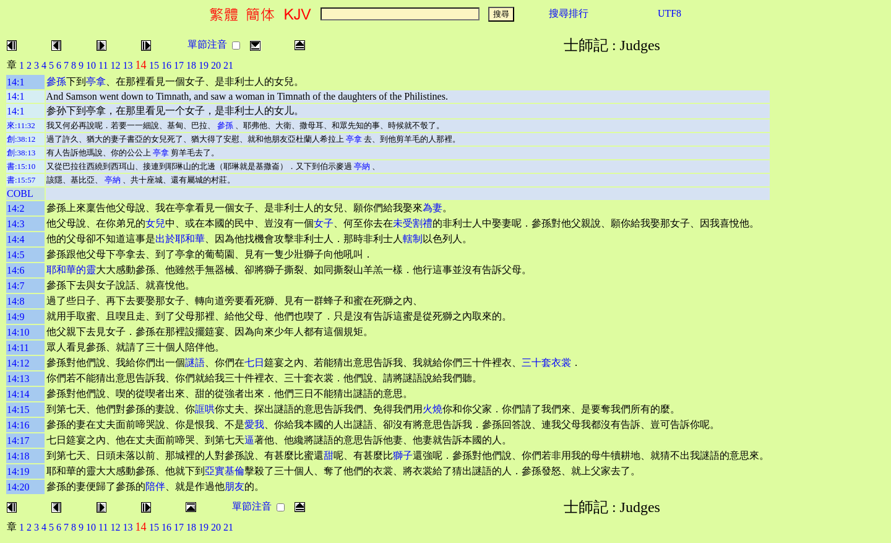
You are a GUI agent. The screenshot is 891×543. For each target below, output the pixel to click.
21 (228, 65)
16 (166, 65)
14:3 (15, 224)
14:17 (18, 440)
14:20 (18, 487)
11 (103, 65)
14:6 (15, 270)
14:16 (18, 425)
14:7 (15, 285)
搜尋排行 (568, 13)
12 (115, 65)
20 (216, 65)
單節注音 (207, 44)
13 (127, 65)
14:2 (15, 208)
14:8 (15, 301)
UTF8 (669, 13)
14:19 (18, 471)
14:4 (15, 239)
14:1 (15, 82)
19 (204, 65)
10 (91, 65)
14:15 (18, 409)
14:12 (18, 363)
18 (191, 65)
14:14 (18, 394)
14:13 (18, 378)
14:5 (15, 255)
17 (179, 65)
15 (154, 65)
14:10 (18, 332)
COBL (20, 193)
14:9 (15, 316)
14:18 (18, 456)
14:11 (18, 347)
